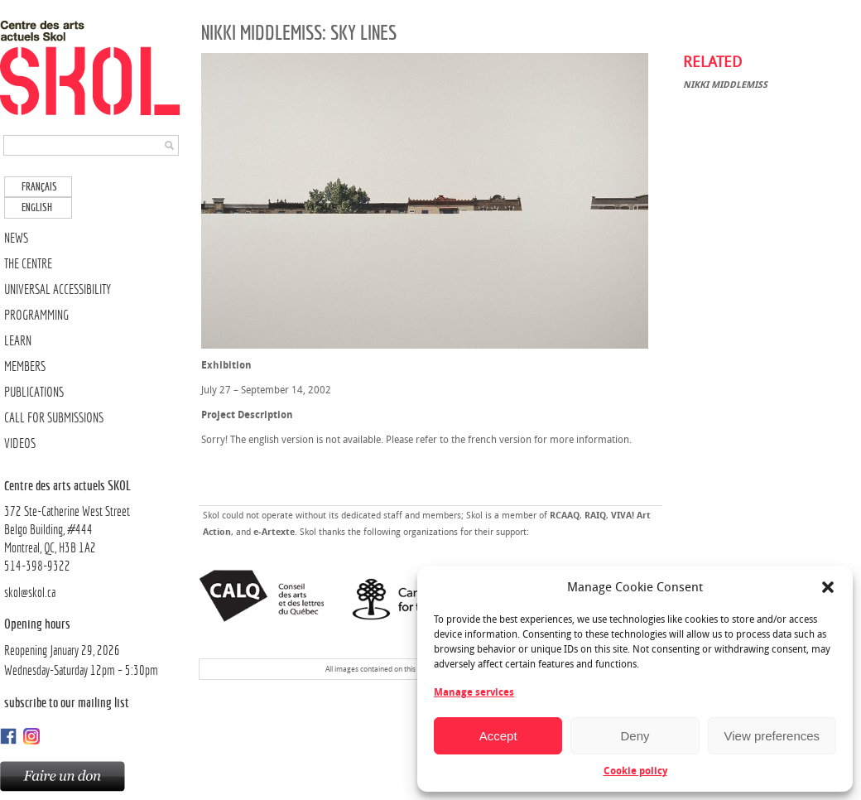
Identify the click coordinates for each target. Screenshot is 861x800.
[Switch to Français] (38, 186)
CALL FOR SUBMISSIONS (53, 418)
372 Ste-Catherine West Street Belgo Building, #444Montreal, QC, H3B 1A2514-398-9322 (93, 525)
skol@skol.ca (29, 592)
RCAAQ (565, 515)
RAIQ (595, 515)
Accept (498, 736)
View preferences (772, 736)
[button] (828, 587)
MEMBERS (25, 366)
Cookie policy (635, 771)
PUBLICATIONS (34, 392)
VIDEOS (20, 443)
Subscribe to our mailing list (66, 702)
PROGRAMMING (36, 315)
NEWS (16, 238)
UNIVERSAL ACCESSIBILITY (57, 289)
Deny (634, 736)
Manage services (474, 692)
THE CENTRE (28, 264)
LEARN (17, 341)
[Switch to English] (38, 207)
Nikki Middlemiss (725, 85)
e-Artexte (274, 532)
